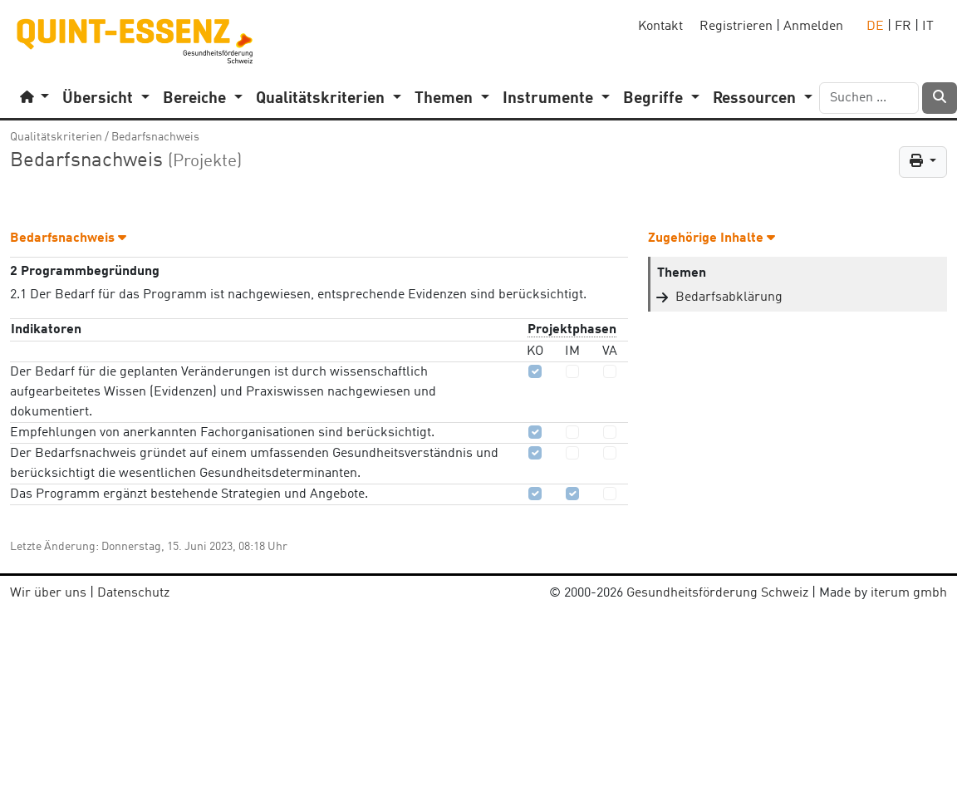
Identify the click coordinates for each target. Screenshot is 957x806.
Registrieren (736, 26)
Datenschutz (133, 593)
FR (903, 26)
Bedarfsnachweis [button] (68, 238)
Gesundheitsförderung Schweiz (717, 593)
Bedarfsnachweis (155, 137)
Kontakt (660, 26)
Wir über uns (48, 593)
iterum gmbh (909, 593)
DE (875, 26)
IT (928, 26)
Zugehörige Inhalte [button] (711, 238)
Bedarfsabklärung (729, 297)
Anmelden (813, 26)
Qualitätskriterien (56, 137)
